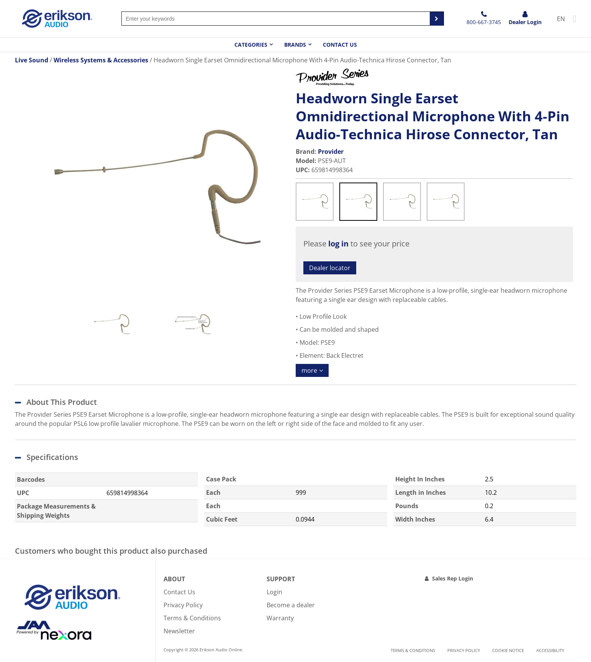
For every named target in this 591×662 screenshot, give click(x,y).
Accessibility (550, 650)
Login (274, 592)
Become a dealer (291, 605)
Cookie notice (508, 650)
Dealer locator (329, 268)
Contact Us (340, 44)
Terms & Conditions (192, 618)
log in (338, 243)
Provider (331, 151)
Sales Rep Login (452, 578)
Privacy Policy (183, 605)
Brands (295, 44)
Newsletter (179, 631)
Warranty (280, 618)
